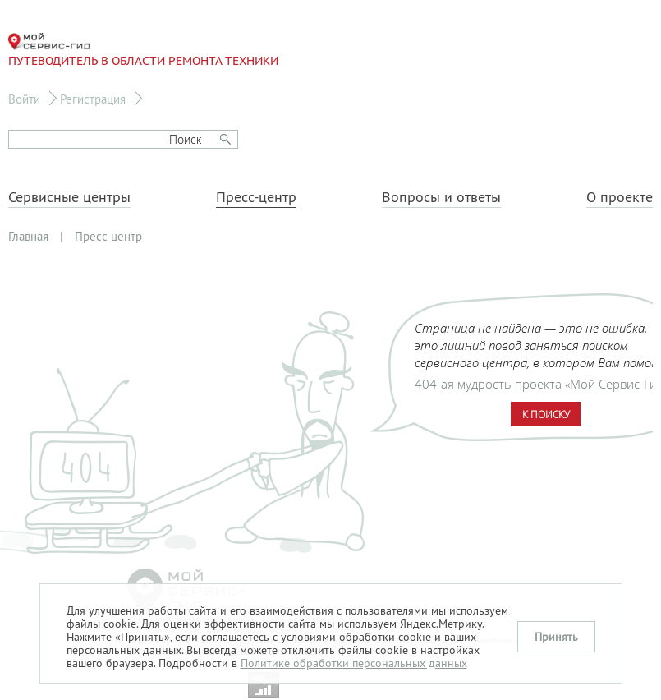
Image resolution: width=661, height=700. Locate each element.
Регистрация (93, 99)
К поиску (546, 414)
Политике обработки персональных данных (354, 663)
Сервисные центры (69, 197)
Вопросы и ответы (441, 197)
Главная (28, 236)
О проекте (619, 197)
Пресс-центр (256, 197)
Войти (24, 99)
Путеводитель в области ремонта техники (143, 50)
